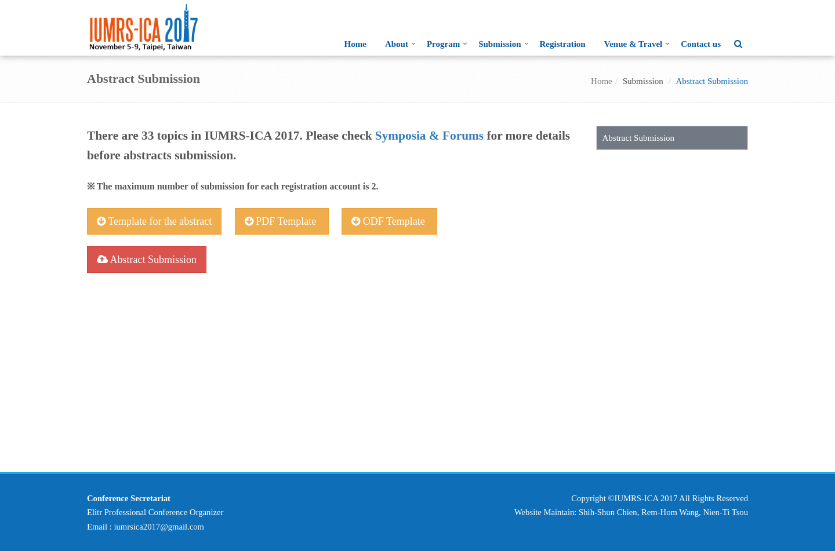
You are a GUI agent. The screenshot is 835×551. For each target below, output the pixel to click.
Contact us (701, 44)
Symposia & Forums (429, 136)
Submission (499, 44)
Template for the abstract (154, 221)
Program (443, 44)
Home (355, 44)
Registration (563, 44)
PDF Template (282, 221)
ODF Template (389, 221)
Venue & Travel (633, 44)
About (396, 44)
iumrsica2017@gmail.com (159, 526)
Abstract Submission (147, 259)
